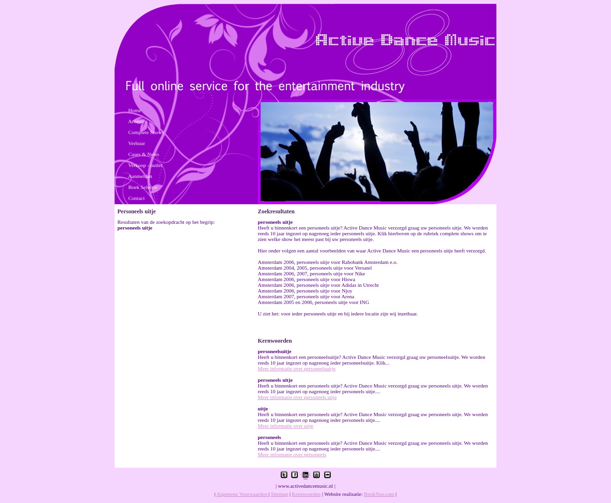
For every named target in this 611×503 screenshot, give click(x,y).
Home (134, 110)
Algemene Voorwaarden (242, 494)
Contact (136, 198)
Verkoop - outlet (145, 165)
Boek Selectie (143, 187)
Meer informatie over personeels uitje (297, 397)
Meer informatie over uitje (285, 426)
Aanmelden (140, 176)
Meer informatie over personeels (292, 454)
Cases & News (143, 154)
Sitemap (279, 494)
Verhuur (136, 143)
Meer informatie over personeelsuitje (297, 368)
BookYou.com (379, 494)
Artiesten (137, 121)
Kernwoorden (306, 494)
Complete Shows (146, 132)
